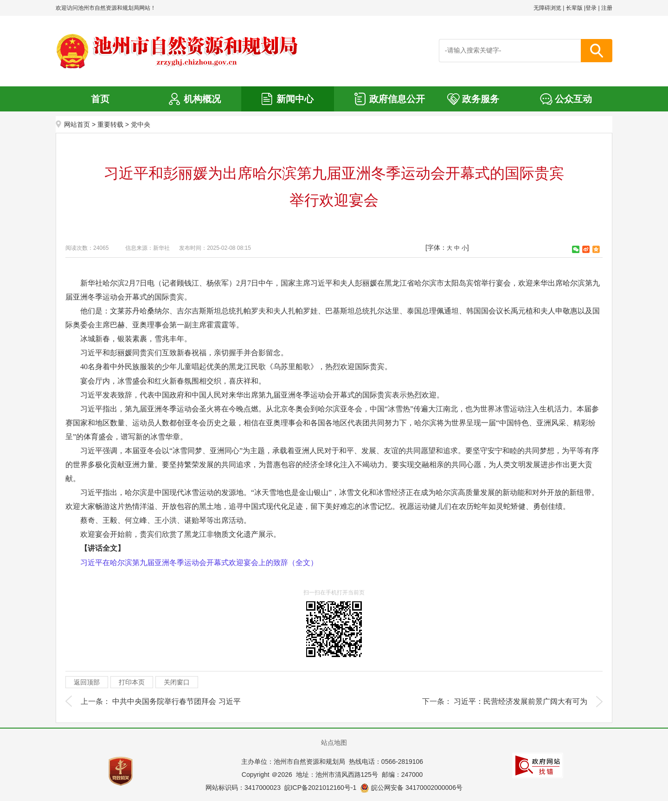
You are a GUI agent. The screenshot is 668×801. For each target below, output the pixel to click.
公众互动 (573, 99)
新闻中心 (295, 99)
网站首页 (77, 124)
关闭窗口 (177, 682)
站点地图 (334, 742)
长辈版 (574, 8)
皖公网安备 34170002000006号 (411, 787)
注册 (606, 8)
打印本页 (132, 682)
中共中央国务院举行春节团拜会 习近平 (176, 701)
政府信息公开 (397, 99)
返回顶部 (87, 682)
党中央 (140, 124)
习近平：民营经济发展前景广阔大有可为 (520, 701)
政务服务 (480, 99)
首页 (100, 99)
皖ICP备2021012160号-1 (320, 787)
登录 (591, 8)
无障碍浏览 (547, 8)
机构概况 (202, 99)
